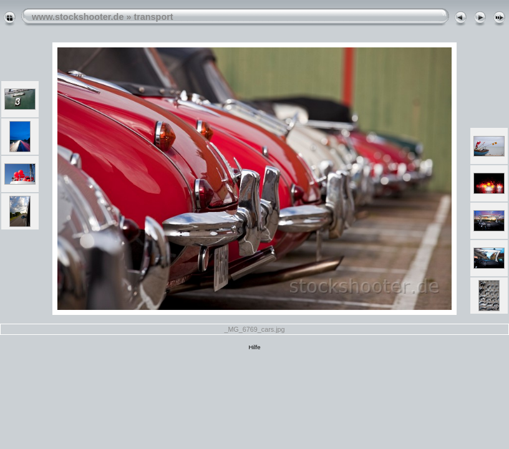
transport (153, 17)
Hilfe (254, 347)
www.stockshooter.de (78, 17)
